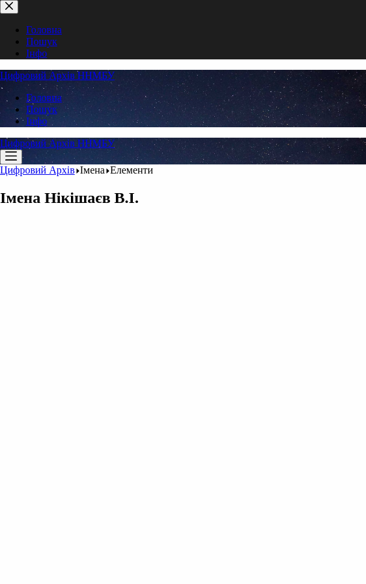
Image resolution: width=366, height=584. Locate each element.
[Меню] (11, 156)
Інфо (36, 121)
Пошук (41, 109)
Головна (44, 97)
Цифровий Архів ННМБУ (57, 75)
